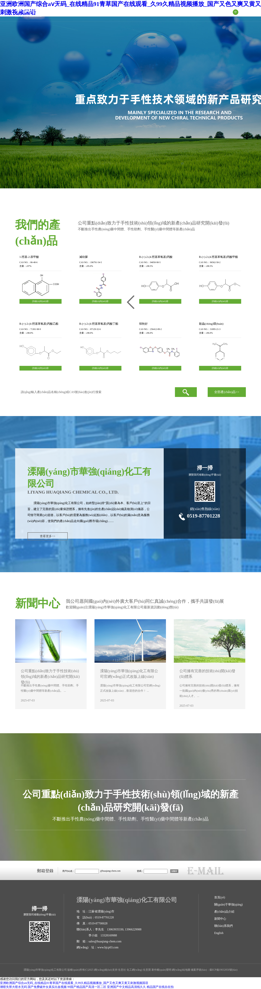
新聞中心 (182, 12)
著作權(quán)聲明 (161, 969)
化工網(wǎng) (134, 969)
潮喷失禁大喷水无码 (13, 986)
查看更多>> (47, 536)
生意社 (122, 969)
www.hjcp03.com (107, 947)
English (218, 933)
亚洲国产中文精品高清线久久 (126, 986)
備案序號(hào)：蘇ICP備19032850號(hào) (214, 969)
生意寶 (147, 969)
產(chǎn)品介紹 (151, 12)
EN (243, 12)
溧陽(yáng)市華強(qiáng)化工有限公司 (58, 503)
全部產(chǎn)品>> (226, 392)
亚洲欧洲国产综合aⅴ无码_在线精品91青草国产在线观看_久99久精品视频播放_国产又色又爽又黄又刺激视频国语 (74, 983)
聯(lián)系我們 (213, 12)
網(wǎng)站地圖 (181, 969)
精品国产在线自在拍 (160, 986)
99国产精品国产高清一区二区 (86, 986)
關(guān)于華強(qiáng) (112, 12)
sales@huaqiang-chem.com (104, 941)
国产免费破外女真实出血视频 (47, 986)
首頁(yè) (77, 12)
